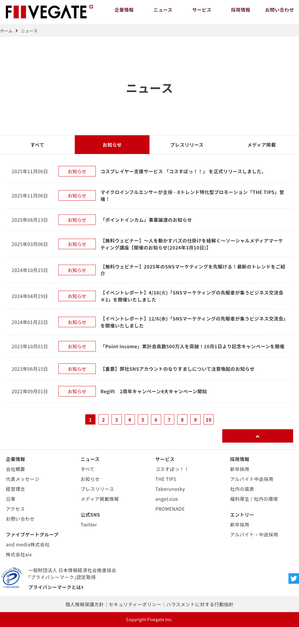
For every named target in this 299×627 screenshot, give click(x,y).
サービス (201, 11)
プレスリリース (187, 144)
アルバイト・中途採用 (254, 534)
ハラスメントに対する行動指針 (200, 604)
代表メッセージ (22, 478)
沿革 (10, 498)
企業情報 (124, 11)
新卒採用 (239, 468)
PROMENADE (170, 508)
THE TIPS (165, 478)
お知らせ (112, 144)
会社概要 (15, 468)
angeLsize (166, 498)
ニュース (162, 11)
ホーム (6, 31)
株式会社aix (19, 554)
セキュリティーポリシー (135, 604)
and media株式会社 (28, 544)
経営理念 (15, 488)
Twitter (89, 524)
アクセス (15, 508)
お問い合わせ (279, 11)
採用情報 (240, 11)
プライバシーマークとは (56, 586)
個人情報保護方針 (84, 604)
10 (209, 419)
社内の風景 (242, 488)
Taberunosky (170, 488)
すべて (37, 144)
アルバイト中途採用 (251, 478)
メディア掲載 (261, 144)
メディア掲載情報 (100, 498)
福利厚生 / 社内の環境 (254, 498)
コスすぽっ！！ (172, 468)
